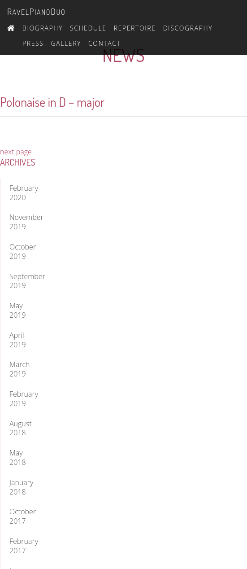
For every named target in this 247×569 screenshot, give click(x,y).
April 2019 (17, 340)
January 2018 (19, 487)
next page (16, 152)
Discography (188, 28)
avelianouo (36, 11)
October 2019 (19, 251)
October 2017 (19, 516)
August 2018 (19, 428)
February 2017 (19, 546)
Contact (104, 43)
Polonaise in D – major (52, 102)
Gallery (66, 43)
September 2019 (19, 281)
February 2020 (19, 192)
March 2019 (19, 369)
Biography (42, 28)
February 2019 (19, 398)
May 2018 (17, 457)
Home (11, 27)
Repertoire (135, 28)
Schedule (88, 28)
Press (33, 43)
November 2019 (19, 222)
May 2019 (17, 310)
